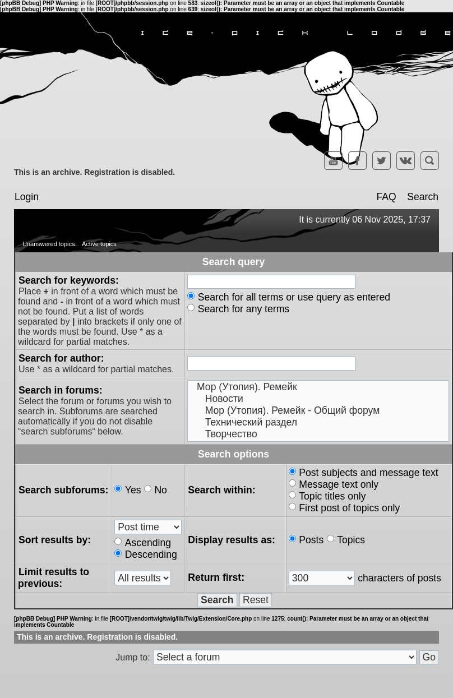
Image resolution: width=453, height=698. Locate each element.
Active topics (99, 244)
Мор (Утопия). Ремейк (318, 387)
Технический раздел (318, 422)
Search (422, 196)
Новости (318, 399)
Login (27, 196)
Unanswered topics (48, 244)
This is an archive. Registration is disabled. (94, 172)
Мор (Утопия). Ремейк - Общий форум (318, 411)
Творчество (318, 434)
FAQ (386, 196)
